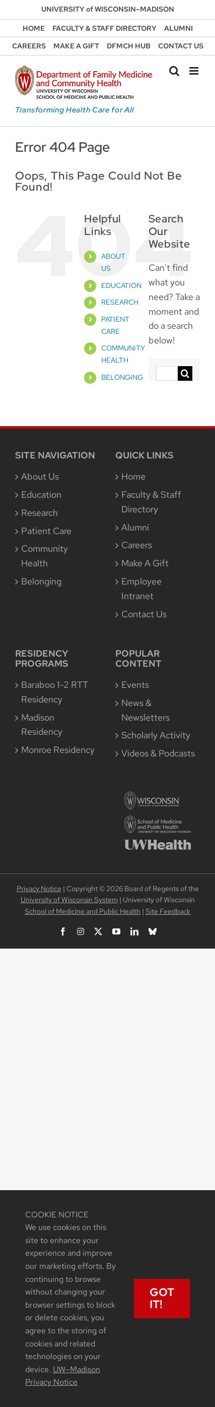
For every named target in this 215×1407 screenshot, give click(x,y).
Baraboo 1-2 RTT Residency (54, 692)
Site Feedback (168, 911)
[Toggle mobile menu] (194, 71)
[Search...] (167, 373)
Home (133, 476)
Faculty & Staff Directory (151, 502)
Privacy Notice (39, 888)
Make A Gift (145, 563)
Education (41, 494)
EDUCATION (121, 285)
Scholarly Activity (155, 735)
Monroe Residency (58, 749)
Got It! (162, 1298)
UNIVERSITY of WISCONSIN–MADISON (107, 9)
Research (39, 512)
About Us (40, 476)
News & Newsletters (145, 710)
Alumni (135, 527)
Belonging (41, 581)
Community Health (44, 556)
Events (135, 684)
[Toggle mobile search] (174, 71)
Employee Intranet (141, 588)
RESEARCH (119, 302)
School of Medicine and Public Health (82, 911)
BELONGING (122, 377)
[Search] (185, 373)
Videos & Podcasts (158, 753)
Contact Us (144, 614)
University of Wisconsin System (69, 899)
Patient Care (46, 531)
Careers (136, 545)
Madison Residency (41, 725)
